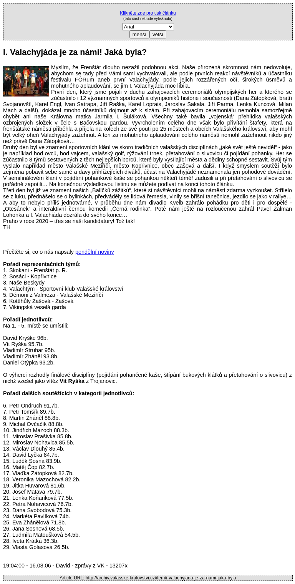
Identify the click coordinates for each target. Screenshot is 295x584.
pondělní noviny (94, 252)
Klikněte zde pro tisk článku (148, 13)
